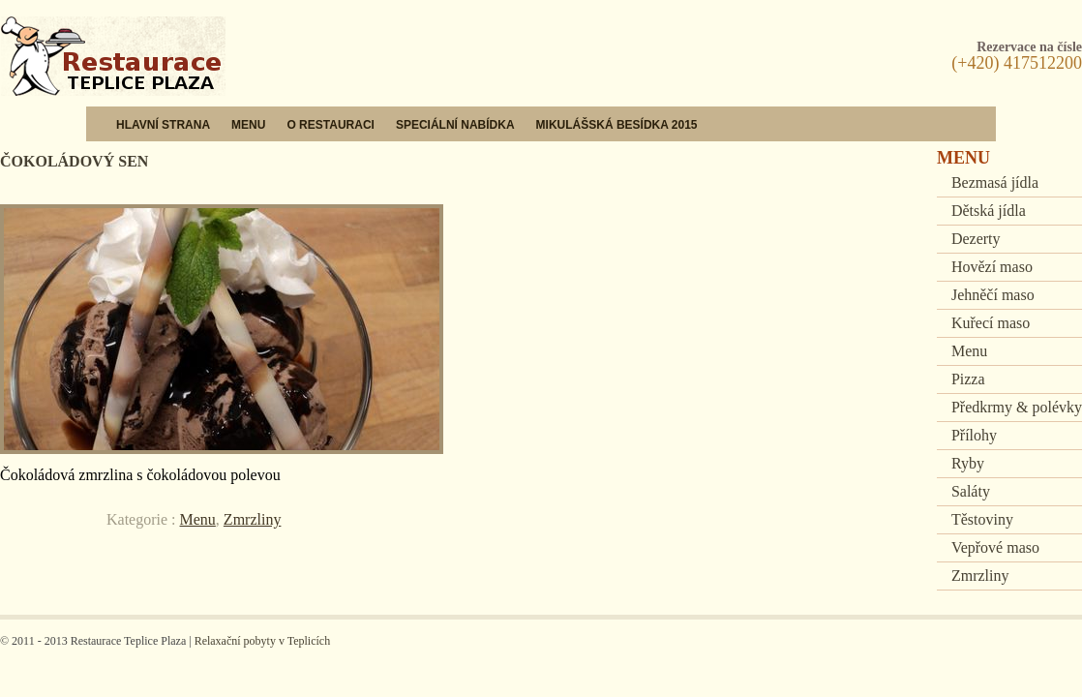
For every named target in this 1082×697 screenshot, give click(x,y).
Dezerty (976, 238)
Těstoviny (982, 519)
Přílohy (974, 435)
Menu (248, 125)
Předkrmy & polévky (1016, 407)
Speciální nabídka (455, 125)
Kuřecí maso (990, 323)
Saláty (970, 491)
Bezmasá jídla (994, 182)
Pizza (968, 379)
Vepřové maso (995, 547)
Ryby (967, 463)
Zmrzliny (253, 519)
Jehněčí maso (993, 295)
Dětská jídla (988, 210)
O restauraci (330, 125)
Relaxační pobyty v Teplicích (263, 641)
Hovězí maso (992, 266)
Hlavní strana (163, 125)
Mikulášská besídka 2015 (617, 125)
